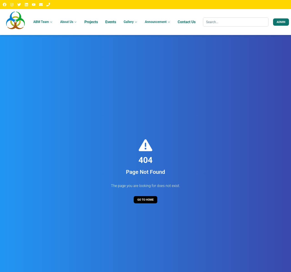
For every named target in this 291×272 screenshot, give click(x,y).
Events (110, 22)
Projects (91, 22)
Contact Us (187, 22)
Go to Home (145, 199)
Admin (281, 22)
